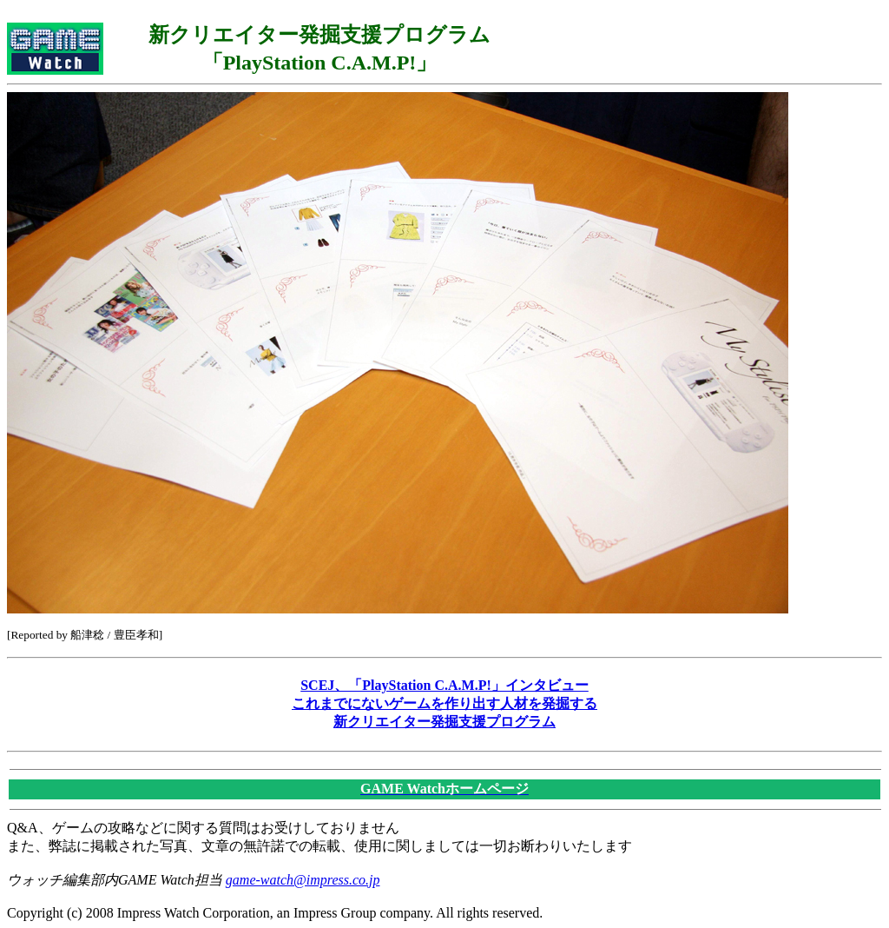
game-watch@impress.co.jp (303, 879)
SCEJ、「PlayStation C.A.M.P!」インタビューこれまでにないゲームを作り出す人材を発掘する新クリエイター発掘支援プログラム (444, 703)
